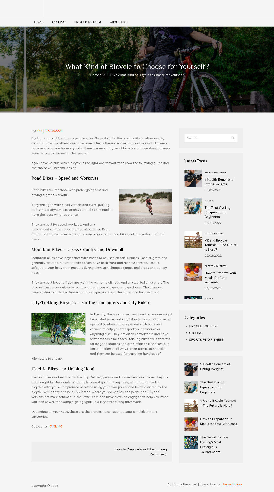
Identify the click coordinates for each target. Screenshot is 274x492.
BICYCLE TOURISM (87, 22)
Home (38, 22)
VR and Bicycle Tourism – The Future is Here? (221, 244)
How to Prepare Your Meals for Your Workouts (220, 277)
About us (119, 22)
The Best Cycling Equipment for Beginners (217, 212)
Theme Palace (232, 484)
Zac (39, 131)
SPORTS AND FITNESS (215, 172)
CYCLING (58, 22)
